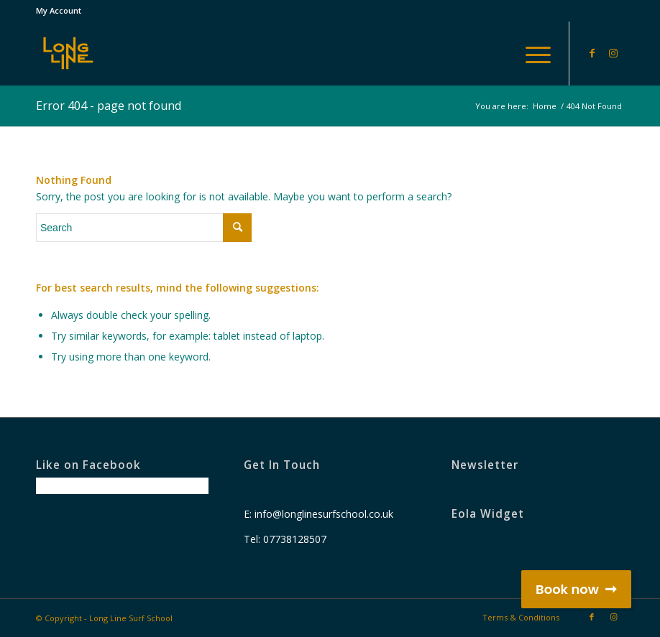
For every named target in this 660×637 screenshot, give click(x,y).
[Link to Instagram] (613, 53)
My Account (58, 10)
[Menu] (531, 53)
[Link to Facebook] (591, 53)
